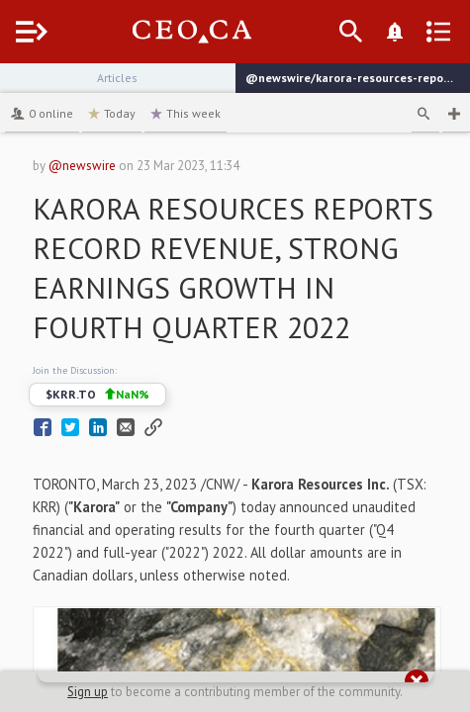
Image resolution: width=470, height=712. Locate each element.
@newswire (82, 165)
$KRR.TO (97, 394)
